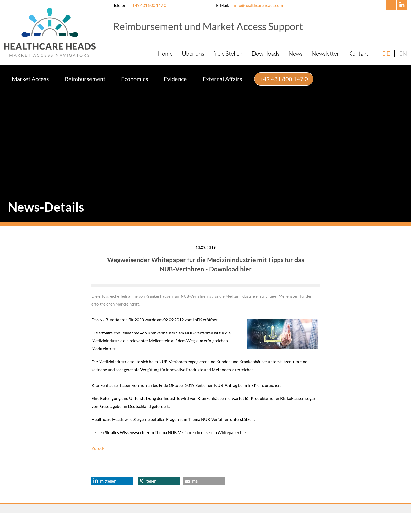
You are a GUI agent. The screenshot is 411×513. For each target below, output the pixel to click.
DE (386, 53)
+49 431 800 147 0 (149, 5)
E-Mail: (222, 5)
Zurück (97, 436)
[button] (112, 469)
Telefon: (120, 5)
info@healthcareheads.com (258, 5)
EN (403, 53)
